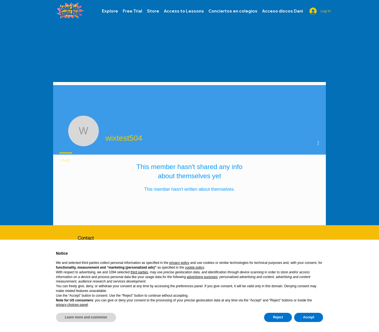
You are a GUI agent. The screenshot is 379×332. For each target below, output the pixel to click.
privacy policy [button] (179, 263)
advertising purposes (202, 277)
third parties (139, 272)
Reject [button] (278, 317)
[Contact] (97, 237)
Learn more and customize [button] (86, 317)
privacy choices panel (72, 305)
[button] (282, 11)
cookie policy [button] (194, 267)
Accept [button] (308, 317)
